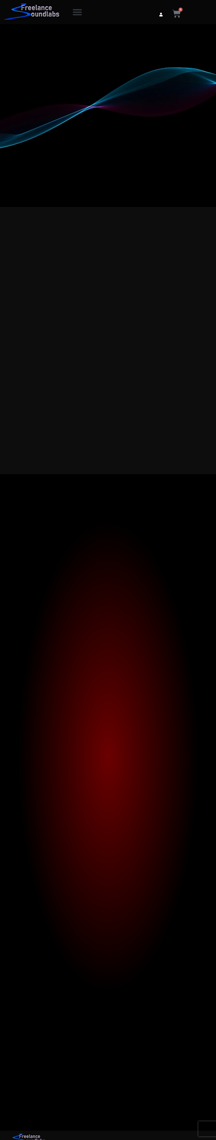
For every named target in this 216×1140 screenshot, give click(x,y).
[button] (77, 12)
